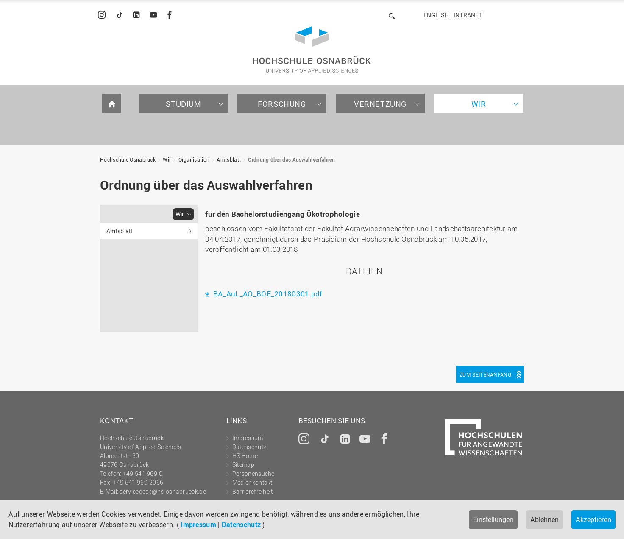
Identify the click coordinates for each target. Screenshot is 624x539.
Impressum (198, 524)
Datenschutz (241, 524)
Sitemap (243, 465)
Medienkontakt (252, 482)
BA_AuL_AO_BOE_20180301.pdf (267, 294)
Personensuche (253, 473)
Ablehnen (544, 519)
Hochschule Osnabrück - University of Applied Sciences (312, 49)
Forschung (282, 104)
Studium (183, 104)
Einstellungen (493, 519)
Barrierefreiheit (252, 491)
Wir (478, 104)
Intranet (468, 15)
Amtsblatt (229, 159)
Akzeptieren (593, 519)
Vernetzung (380, 104)
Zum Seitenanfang (485, 374)
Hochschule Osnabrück (128, 159)
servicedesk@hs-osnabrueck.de (163, 491)
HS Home (245, 456)
